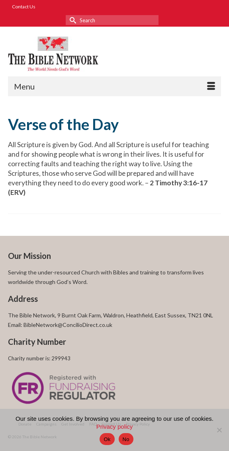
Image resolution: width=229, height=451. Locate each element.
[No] (219, 430)
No (126, 439)
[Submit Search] (72, 20)
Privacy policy (114, 426)
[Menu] (114, 86)
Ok (107, 439)
